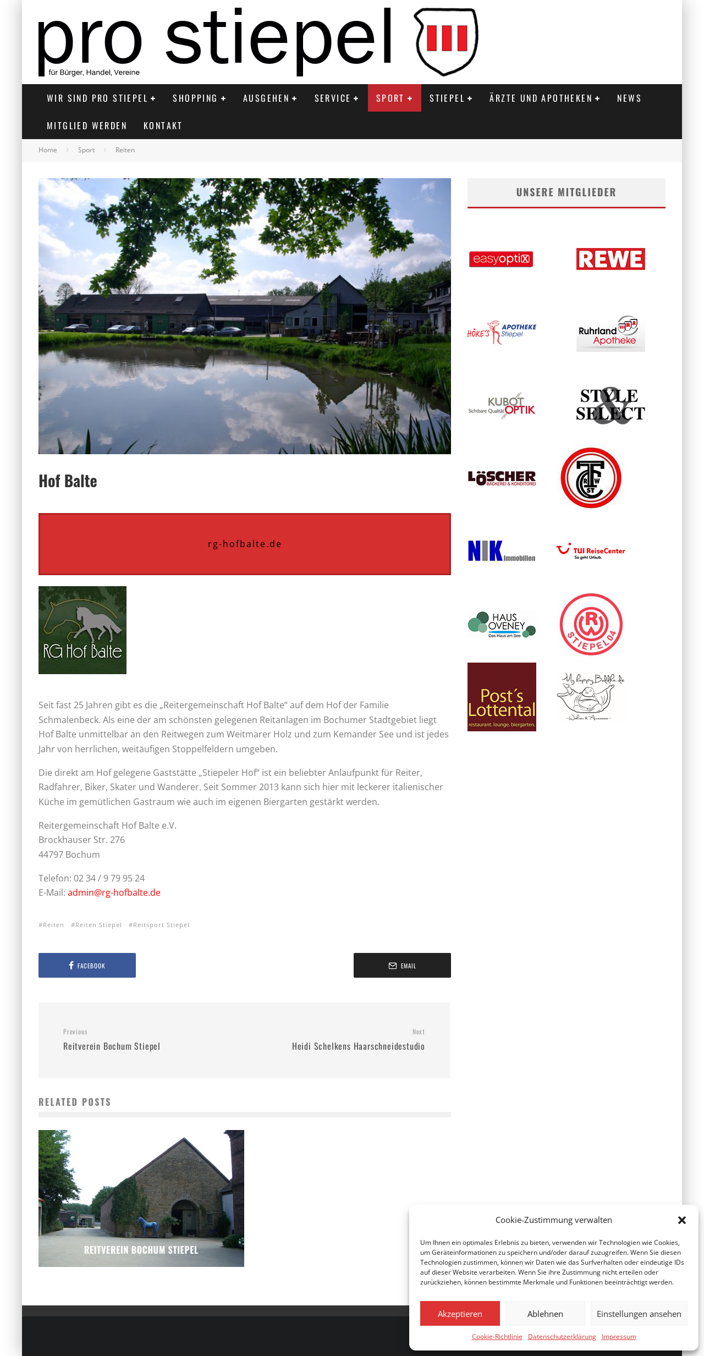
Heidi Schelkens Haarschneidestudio (338, 1039)
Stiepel (447, 97)
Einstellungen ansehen (639, 1313)
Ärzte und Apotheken (541, 97)
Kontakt (163, 125)
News (629, 97)
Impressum (619, 1336)
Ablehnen (545, 1313)
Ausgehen (266, 97)
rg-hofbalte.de (245, 544)
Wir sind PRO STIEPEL (97, 97)
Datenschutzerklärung (562, 1336)
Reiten (53, 924)
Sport (390, 97)
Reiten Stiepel (98, 924)
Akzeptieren (460, 1313)
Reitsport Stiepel (161, 924)
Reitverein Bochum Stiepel (149, 1039)
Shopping (195, 97)
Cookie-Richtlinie (497, 1336)
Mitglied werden (87, 125)
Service (333, 97)
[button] (682, 1220)
